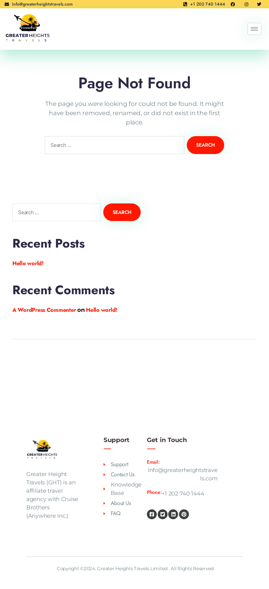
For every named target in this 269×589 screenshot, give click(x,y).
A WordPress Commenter (44, 310)
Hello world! (28, 263)
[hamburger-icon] (254, 29)
